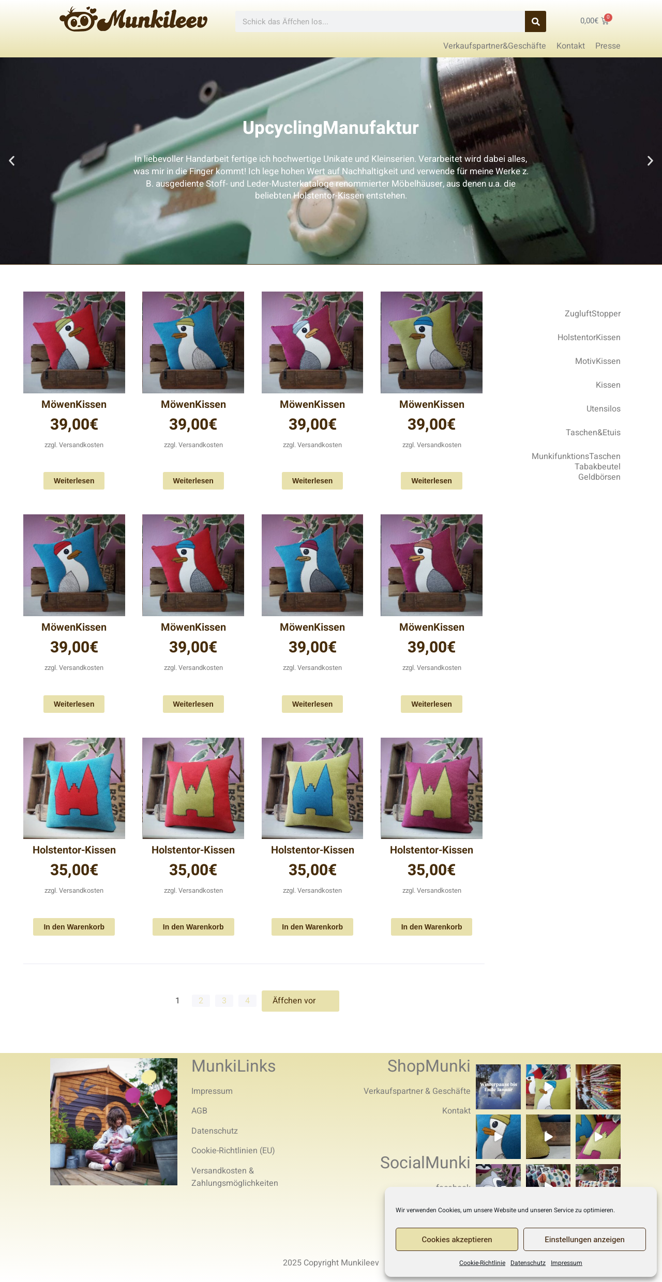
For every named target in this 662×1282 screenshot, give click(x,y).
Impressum (566, 1263)
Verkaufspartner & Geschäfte (417, 1091)
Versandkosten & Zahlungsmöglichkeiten (234, 1177)
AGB (199, 1111)
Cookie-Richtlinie (482, 1263)
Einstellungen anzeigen (585, 1239)
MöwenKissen (74, 404)
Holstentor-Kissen (74, 850)
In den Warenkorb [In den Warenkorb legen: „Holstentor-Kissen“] (73, 927)
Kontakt (456, 1111)
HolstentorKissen (589, 337)
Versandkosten (81, 445)
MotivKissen (598, 361)
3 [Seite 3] (224, 1001)
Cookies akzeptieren (457, 1239)
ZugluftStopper (593, 314)
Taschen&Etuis (593, 432)
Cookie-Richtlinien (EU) (233, 1150)
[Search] (535, 21)
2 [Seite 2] (201, 1001)
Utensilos (603, 409)
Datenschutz (528, 1263)
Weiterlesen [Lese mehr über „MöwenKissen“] (74, 481)
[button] (11, 161)
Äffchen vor (300, 1001)
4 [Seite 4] (247, 1001)
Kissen (608, 385)
